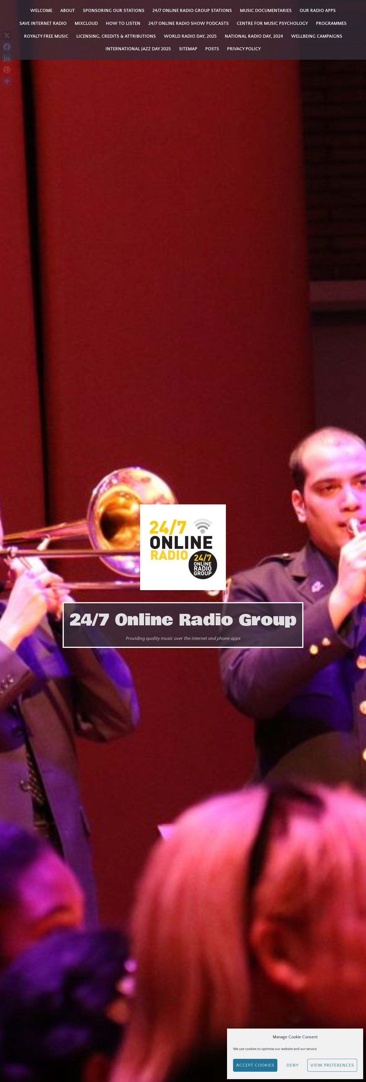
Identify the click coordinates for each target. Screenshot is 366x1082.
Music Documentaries (266, 10)
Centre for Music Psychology (272, 23)
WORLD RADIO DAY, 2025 (190, 36)
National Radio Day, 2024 (254, 36)
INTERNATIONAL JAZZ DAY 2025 (138, 48)
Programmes (331, 23)
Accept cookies (255, 1065)
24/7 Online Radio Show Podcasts (188, 23)
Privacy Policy (244, 48)
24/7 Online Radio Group (183, 620)
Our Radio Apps (318, 10)
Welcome (41, 10)
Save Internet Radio (43, 23)
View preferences (332, 1065)
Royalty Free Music (46, 36)
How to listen (123, 23)
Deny (293, 1065)
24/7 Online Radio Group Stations (192, 10)
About (67, 10)
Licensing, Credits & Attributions (116, 36)
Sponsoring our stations (113, 10)
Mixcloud (86, 23)
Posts (212, 48)
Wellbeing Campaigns (316, 36)
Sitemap (188, 48)
